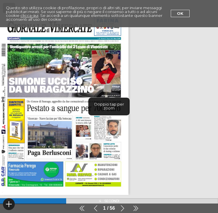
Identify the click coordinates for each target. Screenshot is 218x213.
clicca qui (29, 15)
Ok (180, 13)
